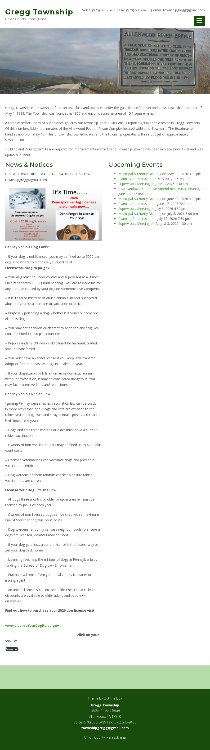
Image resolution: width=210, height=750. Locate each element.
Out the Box (113, 698)
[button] (199, 21)
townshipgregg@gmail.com (184, 10)
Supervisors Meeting (134, 183)
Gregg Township (39, 12)
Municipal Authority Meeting (139, 174)
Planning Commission (135, 178)
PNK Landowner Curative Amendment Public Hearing (159, 188)
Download (11, 649)
